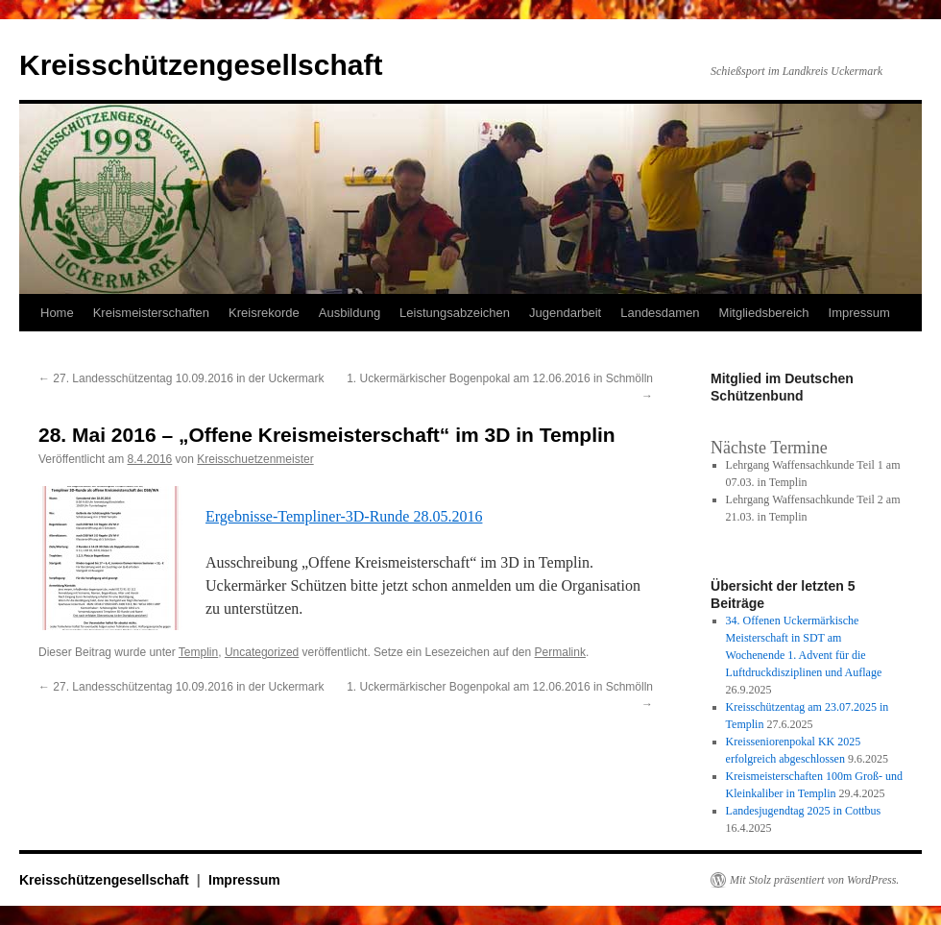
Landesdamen (659, 312)
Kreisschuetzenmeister (255, 459)
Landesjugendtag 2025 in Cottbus (803, 810)
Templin (198, 652)
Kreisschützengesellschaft (200, 65)
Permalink (560, 652)
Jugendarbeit (565, 312)
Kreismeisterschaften (151, 312)
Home (57, 312)
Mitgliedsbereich (764, 312)
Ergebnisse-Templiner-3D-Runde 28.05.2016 (343, 516)
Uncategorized (262, 652)
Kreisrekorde (264, 312)
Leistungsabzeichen (454, 312)
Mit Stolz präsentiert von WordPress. (814, 880)
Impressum (859, 312)
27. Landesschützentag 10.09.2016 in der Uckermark (181, 378)
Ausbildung (349, 312)
